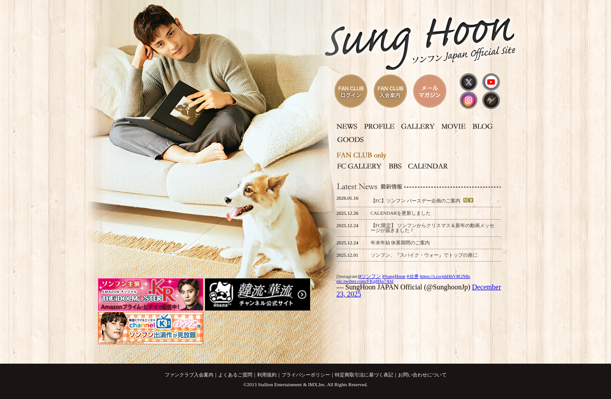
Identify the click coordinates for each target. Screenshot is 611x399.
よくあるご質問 (235, 374)
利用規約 (267, 374)
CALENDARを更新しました (401, 213)
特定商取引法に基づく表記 (364, 374)
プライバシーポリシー (305, 374)
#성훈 (412, 276)
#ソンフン (370, 276)
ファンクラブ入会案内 (189, 374)
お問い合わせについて (422, 374)
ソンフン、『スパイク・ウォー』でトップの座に (424, 255)
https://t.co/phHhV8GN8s (445, 276)
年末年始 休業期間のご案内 (400, 242)
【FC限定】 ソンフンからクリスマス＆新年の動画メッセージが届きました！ (432, 228)
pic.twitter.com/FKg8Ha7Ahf (365, 281)
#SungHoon (394, 276)
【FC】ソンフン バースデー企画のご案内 (416, 200)
